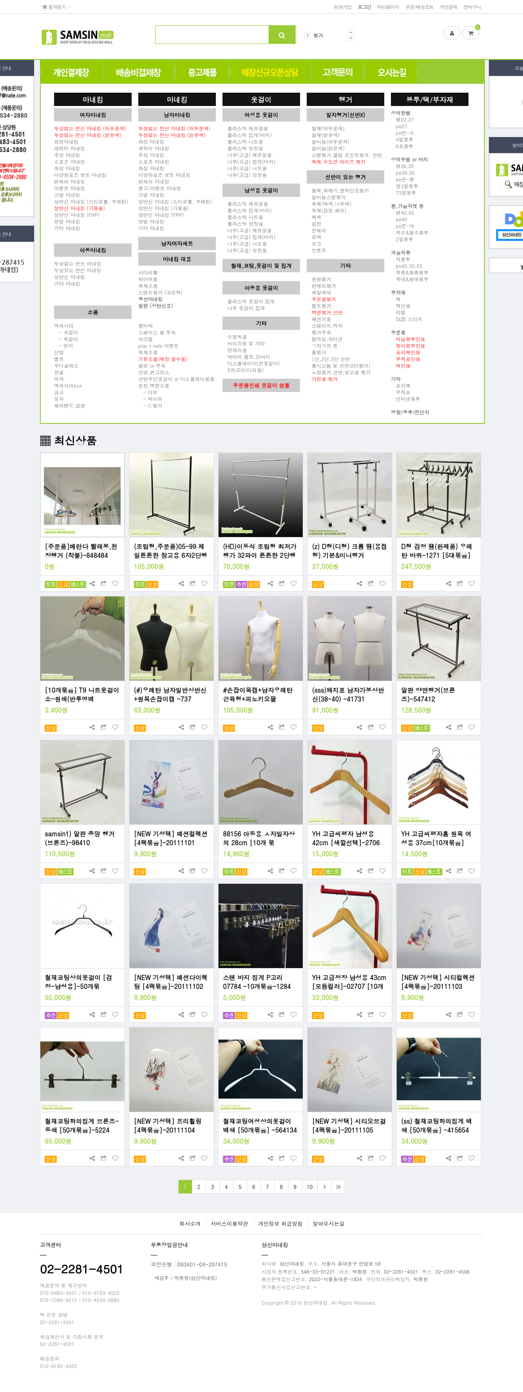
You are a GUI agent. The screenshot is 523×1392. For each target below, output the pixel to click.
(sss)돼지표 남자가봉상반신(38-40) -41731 (348, 694)
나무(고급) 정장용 (244, 174)
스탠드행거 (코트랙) (160, 292)
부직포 (400, 392)
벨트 (59, 358)
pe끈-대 (402, 225)
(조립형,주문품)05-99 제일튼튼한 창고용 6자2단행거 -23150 (170, 551)
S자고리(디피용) (243, 369)
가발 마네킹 (67, 194)
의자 (59, 378)
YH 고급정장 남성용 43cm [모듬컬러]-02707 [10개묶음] (349, 982)
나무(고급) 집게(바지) (249, 161)
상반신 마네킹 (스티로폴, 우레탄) (91, 201)
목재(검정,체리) (327, 210)
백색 (314, 216)
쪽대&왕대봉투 (410, 278)
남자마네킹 (177, 114)
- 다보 (147, 392)
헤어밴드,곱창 (69, 405)
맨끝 (338, 1186)
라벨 (398, 312)
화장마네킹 (66, 141)
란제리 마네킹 (69, 181)
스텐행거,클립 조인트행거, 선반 (344, 154)
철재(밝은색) (323, 134)
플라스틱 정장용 (242, 148)
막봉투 (400, 259)
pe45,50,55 (406, 265)
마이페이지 (388, 6)
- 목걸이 (66, 338)
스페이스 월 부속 (157, 332)
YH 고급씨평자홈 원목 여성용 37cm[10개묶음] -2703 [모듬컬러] (436, 838)
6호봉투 (402, 145)
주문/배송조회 (419, 6)
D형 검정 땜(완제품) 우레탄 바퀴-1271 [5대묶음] (436, 551)
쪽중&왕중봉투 (410, 272)
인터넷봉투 (405, 398)
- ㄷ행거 (150, 405)
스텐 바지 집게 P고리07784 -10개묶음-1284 (257, 982)
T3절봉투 (403, 192)
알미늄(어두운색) (328, 141)
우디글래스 (66, 365)
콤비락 (145, 325)
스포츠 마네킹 (69, 161)
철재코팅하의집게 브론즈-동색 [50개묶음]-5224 (82, 1125)
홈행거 (316, 352)
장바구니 (472, 6)
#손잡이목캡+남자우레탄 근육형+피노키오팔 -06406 (258, 694)
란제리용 (234, 349)
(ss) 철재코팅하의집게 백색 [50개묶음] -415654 (436, 1125)
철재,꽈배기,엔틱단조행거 (338, 190)
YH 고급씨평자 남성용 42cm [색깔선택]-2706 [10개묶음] (346, 838)
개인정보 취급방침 (280, 1223)
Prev (351, 32)
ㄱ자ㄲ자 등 (322, 345)
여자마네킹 (93, 114)
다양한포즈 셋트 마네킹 (80, 174)
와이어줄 (148, 278)
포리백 (400, 385)
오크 (314, 243)
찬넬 (59, 372)
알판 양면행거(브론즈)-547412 (428, 694)
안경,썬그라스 (153, 372)
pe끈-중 (402, 179)
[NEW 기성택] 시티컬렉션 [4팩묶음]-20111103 (438, 982)
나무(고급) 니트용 (244, 168)
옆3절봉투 (404, 185)
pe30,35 (403, 172)
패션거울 (319, 318)
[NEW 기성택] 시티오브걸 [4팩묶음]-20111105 (349, 1125)
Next (351, 38)
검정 (314, 223)
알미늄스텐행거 (326, 196)
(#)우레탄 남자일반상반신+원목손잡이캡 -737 (170, 694)
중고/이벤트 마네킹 (159, 188)
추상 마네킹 (67, 154)
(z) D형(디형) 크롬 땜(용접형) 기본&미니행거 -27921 (349, 551)
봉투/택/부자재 (429, 99)
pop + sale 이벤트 (158, 345)
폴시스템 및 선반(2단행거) (338, 365)
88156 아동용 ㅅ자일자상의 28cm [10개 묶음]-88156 (259, 838)
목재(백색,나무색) (329, 203)
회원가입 (342, 6)
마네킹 (92, 99)
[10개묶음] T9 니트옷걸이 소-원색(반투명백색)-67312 (82, 694)
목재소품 (148, 285)
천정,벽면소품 (153, 385)
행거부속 (319, 332)
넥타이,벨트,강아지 (246, 356)
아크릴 (145, 338)
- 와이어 (150, 398)
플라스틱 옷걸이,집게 (248, 301)
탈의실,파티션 (325, 338)
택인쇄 (400, 305)
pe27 (399, 125)
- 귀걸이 (66, 332)
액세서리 (64, 325)
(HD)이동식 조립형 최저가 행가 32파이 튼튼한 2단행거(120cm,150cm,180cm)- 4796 (260, 551)
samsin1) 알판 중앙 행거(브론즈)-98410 (80, 838)
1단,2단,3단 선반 (328, 358)
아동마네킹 (93, 250)
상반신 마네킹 (69, 276)
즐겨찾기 (54, 6)
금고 (59, 392)
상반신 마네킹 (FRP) (77, 214)
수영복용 (234, 336)
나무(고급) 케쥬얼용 (247, 154)
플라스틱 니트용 (242, 141)
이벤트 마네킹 (69, 188)
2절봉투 (402, 239)
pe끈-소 (402, 132)
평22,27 (402, 119)
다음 (324, 1186)
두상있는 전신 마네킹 (77, 270)
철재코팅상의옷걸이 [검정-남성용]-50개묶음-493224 (78, 982)
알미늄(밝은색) (326, 148)
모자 (59, 398)
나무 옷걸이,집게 (243, 307)
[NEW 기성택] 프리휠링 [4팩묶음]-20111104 (167, 1125)
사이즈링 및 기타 (243, 343)
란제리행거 (321, 285)
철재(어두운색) (326, 128)
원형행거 (319, 278)
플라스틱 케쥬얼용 (245, 128)
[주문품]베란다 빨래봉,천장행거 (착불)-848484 (81, 551)
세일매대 (319, 292)
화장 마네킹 (151, 141)
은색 (314, 236)
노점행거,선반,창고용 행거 (339, 372)
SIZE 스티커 (406, 318)
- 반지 (63, 345)
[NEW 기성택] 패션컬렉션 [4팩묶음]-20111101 (170, 838)
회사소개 (189, 1223)
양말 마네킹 (67, 221)
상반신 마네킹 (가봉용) (163, 208)
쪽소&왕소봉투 (410, 232)
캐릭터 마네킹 (69, 148)
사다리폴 (148, 272)
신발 (59, 352)
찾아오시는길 (329, 1223)
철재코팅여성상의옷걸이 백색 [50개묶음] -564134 (260, 1125)
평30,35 (402, 165)
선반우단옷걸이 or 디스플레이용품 (176, 378)
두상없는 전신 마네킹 (77, 263)
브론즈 (316, 250)
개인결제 (448, 6)
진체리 (316, 230)
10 (310, 1186)
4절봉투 (402, 139)
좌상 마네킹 (67, 168)
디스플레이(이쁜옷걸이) (251, 363)
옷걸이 (261, 99)
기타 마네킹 (67, 227)
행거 (318, 35)
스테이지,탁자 (325, 325)
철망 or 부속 (152, 365)
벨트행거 (319, 305)
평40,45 (402, 212)
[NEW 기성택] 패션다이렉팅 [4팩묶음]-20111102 (170, 982)
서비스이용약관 (229, 1223)
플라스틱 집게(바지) (247, 134)
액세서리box (68, 385)
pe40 (399, 219)
